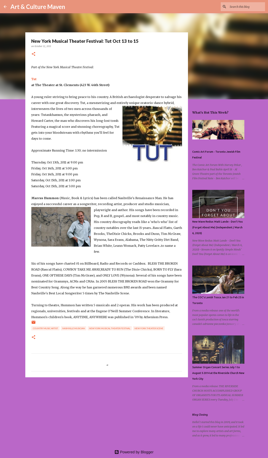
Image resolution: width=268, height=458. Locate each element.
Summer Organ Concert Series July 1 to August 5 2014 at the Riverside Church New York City (218, 373)
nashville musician (73, 328)
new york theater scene (149, 328)
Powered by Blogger (134, 452)
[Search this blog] (245, 6)
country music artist (45, 328)
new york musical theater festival (109, 328)
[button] (33, 54)
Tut (33, 79)
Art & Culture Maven (37, 6)
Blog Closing (200, 414)
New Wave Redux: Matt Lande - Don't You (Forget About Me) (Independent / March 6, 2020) (217, 227)
